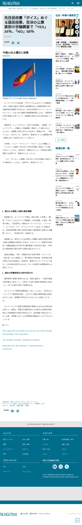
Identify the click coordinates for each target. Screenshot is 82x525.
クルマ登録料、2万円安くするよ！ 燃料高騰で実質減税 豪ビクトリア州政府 (65, 71)
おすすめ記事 (23, 404)
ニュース (7, 433)
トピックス (47, 433)
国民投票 (20, 405)
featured (6, 402)
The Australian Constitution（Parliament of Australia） (22, 340)
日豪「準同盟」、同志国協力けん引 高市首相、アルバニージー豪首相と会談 (67, 44)
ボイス (5, 405)
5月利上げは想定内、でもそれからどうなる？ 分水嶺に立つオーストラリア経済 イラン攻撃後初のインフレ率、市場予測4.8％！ (65, 175)
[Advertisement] (27, 188)
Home (10, 8)
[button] (72, 3)
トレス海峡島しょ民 (37, 404)
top (12, 402)
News (14, 8)
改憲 (27, 405)
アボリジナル (20, 402)
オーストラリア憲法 (10, 404)
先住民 (12, 405)
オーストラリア (33, 402)
